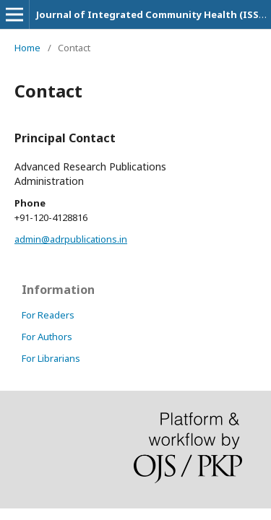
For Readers (48, 314)
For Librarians (51, 358)
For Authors (47, 336)
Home (27, 47)
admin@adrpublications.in (70, 239)
